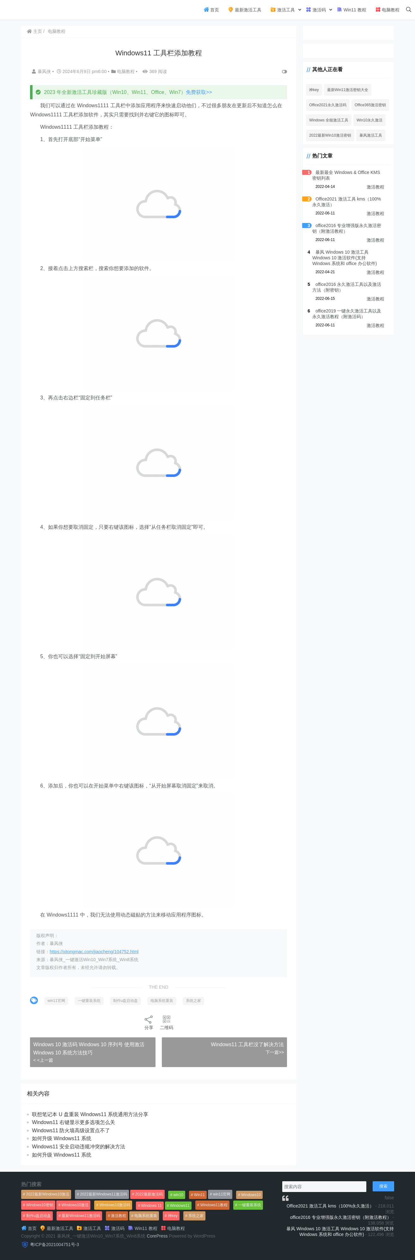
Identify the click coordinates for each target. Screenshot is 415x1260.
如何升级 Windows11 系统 (62, 1138)
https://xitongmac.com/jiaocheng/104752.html (95, 951)
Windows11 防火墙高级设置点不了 (72, 1130)
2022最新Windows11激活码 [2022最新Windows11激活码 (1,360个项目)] (103, 1194)
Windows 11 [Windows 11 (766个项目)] (151, 1205)
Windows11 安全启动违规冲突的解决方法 (79, 1146)
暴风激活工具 (367, 135)
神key (310, 90)
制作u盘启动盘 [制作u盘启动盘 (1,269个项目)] (38, 1216)
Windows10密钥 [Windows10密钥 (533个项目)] (39, 1205)
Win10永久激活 (366, 120)
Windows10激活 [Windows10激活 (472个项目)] (74, 1205)
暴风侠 (43, 71)
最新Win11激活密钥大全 (343, 90)
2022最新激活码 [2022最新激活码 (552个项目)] (149, 1194)
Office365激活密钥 (366, 105)
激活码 (316, 9)
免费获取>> (199, 92)
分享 (147, 1022)
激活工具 (282, 9)
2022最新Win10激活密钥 (326, 135)
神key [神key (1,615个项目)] (173, 1216)
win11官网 (57, 1000)
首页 (211, 9)
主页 (35, 31)
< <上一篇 (44, 1060)
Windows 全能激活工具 (325, 120)
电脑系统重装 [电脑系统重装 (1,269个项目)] (145, 1216)
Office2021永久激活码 (324, 105)
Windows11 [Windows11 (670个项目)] (180, 1205)
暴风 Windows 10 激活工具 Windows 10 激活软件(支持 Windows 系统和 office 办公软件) (346, 258)
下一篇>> (270, 1052)
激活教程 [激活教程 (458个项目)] (118, 1216)
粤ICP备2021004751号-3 (54, 1244)
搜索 (383, 1186)
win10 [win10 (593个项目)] (178, 1195)
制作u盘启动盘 (126, 1000)
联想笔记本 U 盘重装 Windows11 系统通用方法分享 (91, 1114)
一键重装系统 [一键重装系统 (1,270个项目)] (249, 1205)
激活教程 (375, 186)
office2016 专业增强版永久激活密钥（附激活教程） (340, 1217)
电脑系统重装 (162, 1000)
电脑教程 (387, 9)
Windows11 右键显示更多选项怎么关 (74, 1122)
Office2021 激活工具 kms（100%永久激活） (330, 1205)
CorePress (157, 1235)
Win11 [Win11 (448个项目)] (199, 1195)
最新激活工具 (244, 9)
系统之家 (194, 1000)
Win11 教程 (351, 9)
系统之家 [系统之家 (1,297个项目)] (196, 1216)
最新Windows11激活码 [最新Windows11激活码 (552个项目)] (81, 1216)
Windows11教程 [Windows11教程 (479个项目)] (214, 1205)
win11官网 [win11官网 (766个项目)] (221, 1194)
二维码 (164, 1022)
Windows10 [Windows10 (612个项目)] (251, 1195)
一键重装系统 (89, 1000)
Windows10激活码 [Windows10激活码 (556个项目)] (114, 1205)
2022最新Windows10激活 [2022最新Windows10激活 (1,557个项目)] (48, 1194)
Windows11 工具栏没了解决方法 (242, 1044)
